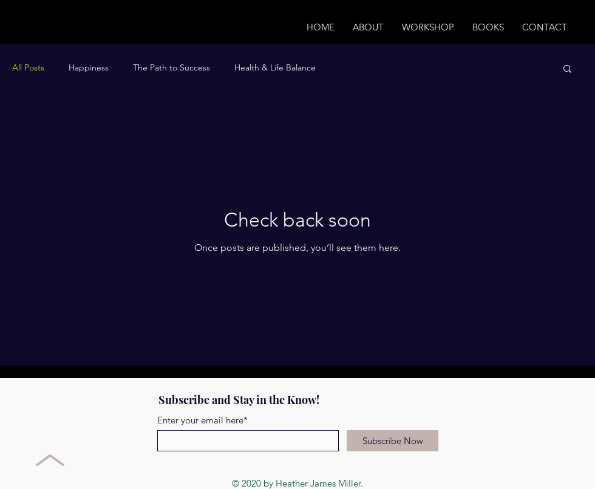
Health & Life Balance (275, 67)
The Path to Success (171, 67)
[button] (567, 69)
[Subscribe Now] (392, 440)
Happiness (89, 67)
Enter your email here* (202, 420)
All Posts (28, 67)
